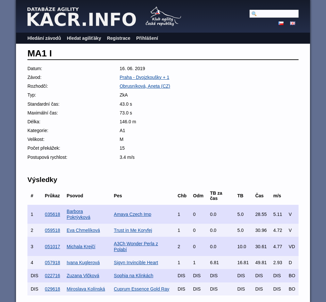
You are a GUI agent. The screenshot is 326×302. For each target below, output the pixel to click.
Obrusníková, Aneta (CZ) (145, 86)
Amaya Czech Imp (132, 214)
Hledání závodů (44, 38)
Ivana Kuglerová (83, 262)
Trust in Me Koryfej (133, 230)
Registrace (118, 38)
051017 (52, 246)
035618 (52, 214)
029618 (52, 289)
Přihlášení (147, 38)
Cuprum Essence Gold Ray (142, 289)
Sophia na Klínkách (134, 275)
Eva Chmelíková (83, 230)
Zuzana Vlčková (83, 275)
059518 (52, 230)
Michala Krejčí (81, 246)
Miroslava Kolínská (86, 289)
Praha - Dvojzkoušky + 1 (144, 77)
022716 (52, 275)
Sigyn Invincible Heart (136, 262)
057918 (52, 262)
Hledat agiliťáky (84, 38)
